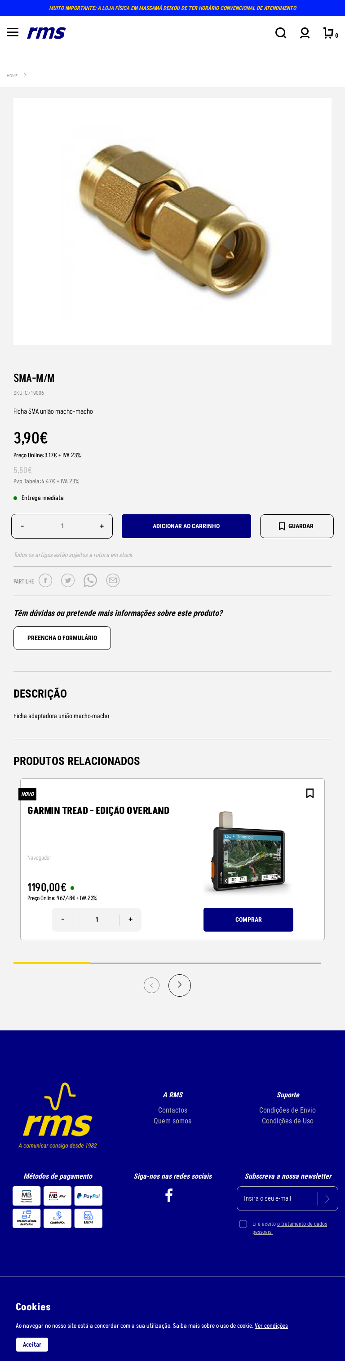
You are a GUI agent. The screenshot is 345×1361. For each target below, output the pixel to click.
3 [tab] (205, 963)
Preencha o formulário (62, 637)
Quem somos (172, 1121)
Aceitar (32, 1344)
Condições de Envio (287, 1110)
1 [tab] (51, 963)
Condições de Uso (288, 1121)
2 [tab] (128, 963)
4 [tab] (282, 963)
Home (12, 75)
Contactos (172, 1110)
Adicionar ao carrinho (186, 526)
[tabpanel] (172, 859)
